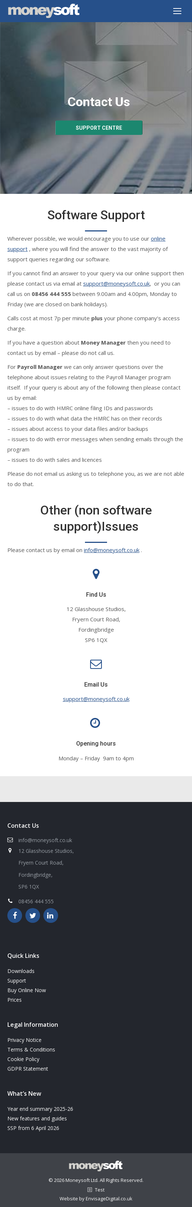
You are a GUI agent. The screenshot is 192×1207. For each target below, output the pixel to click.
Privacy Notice (24, 1039)
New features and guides (37, 1118)
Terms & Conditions (31, 1049)
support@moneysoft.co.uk (116, 283)
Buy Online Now (26, 990)
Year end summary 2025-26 (40, 1108)
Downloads (21, 970)
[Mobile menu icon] (177, 11)
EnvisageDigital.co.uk (109, 1198)
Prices (14, 999)
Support (16, 980)
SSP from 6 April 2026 (33, 1127)
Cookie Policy (23, 1059)
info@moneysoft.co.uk (111, 550)
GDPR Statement (27, 1068)
